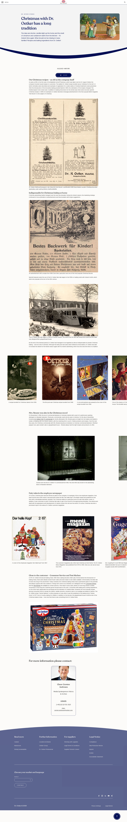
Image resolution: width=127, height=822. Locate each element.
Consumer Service (91, 583)
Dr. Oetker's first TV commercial (43, 419)
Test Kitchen (37, 585)
